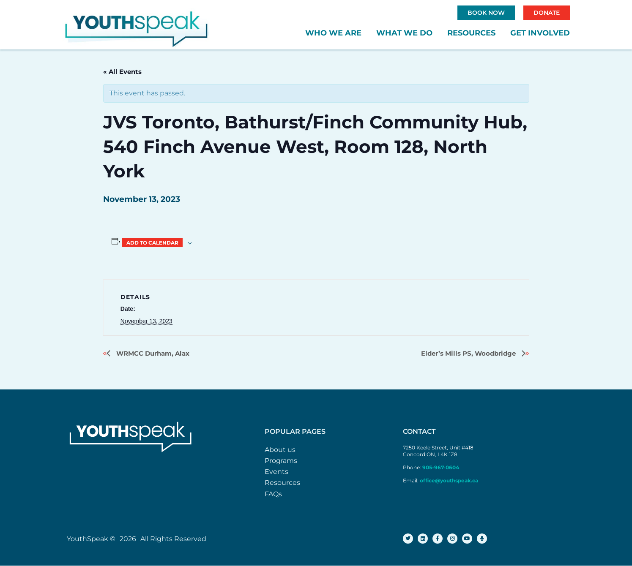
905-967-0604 (441, 467)
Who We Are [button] (333, 33)
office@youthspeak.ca (449, 480)
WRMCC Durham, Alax (152, 353)
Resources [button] (471, 33)
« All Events (122, 72)
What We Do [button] (404, 33)
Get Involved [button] (540, 33)
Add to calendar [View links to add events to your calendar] (152, 242)
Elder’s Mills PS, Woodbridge (469, 353)
